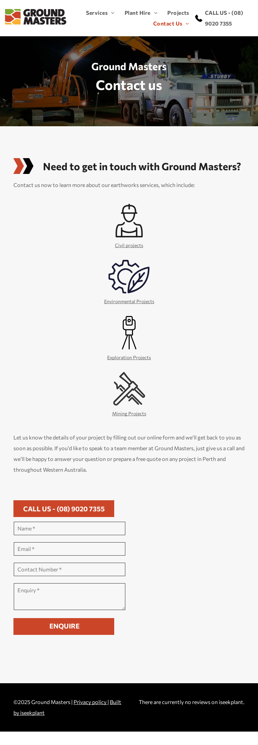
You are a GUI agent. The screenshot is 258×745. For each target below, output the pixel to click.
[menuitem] (95, 12)
